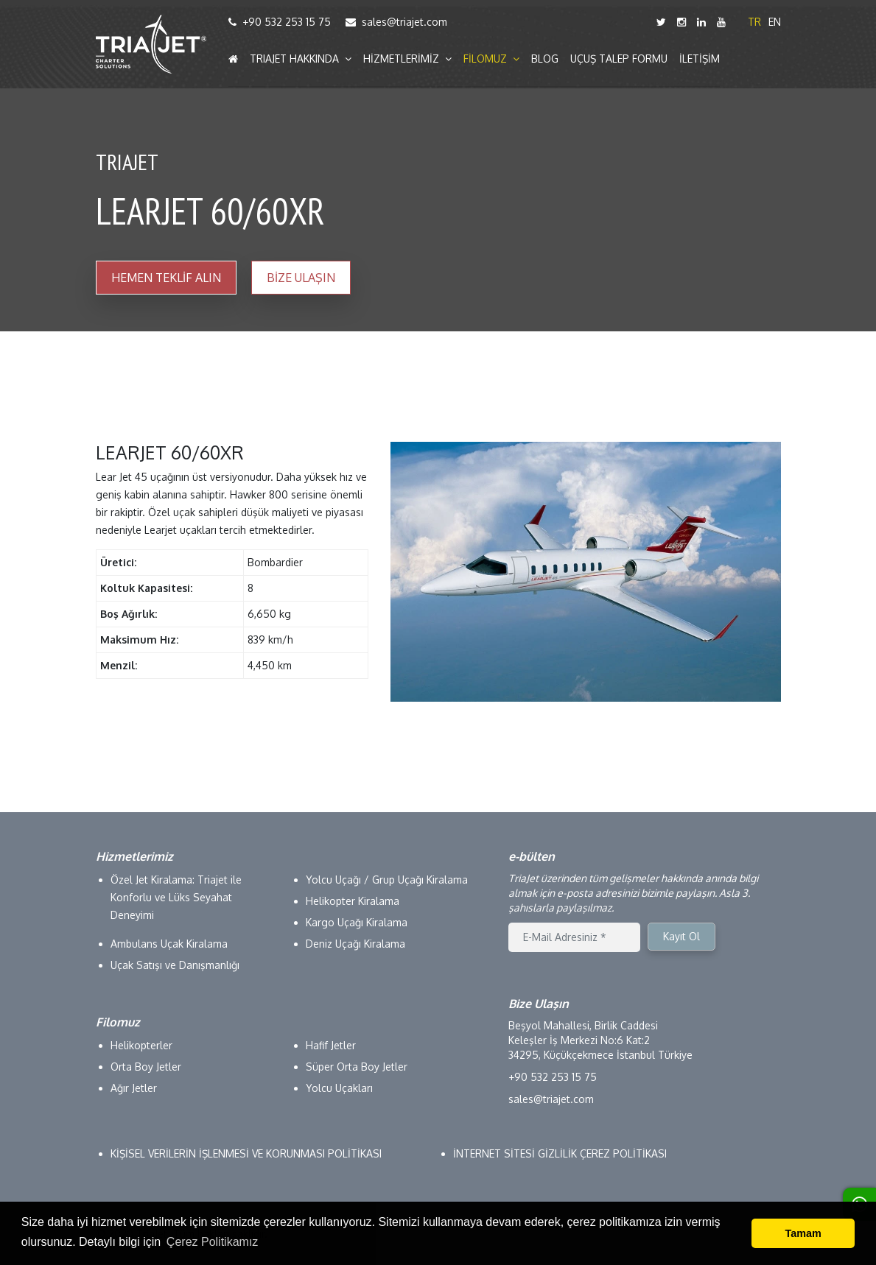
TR (754, 21)
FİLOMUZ (491, 59)
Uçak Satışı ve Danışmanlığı (175, 965)
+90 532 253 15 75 (279, 21)
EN (774, 21)
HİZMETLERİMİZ (407, 59)
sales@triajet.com (396, 21)
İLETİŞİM (699, 59)
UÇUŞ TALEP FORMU (618, 59)
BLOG (544, 59)
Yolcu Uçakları (339, 1088)
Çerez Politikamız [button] (212, 1242)
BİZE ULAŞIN (301, 277)
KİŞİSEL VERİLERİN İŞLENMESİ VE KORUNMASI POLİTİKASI (246, 1153)
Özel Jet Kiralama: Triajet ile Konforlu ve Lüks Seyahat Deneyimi (176, 897)
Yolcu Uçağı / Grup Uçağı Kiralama (387, 879)
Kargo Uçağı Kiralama (356, 922)
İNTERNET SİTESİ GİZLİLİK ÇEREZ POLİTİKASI (560, 1153)
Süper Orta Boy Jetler (356, 1066)
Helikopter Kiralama (352, 901)
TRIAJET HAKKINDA (300, 59)
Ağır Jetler (134, 1088)
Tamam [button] (803, 1233)
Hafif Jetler (331, 1045)
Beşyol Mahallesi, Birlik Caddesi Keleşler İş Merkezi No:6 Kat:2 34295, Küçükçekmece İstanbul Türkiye (600, 1040)
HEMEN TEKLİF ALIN (166, 277)
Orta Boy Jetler (146, 1066)
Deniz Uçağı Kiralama (355, 943)
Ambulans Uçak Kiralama (169, 943)
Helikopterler (141, 1045)
